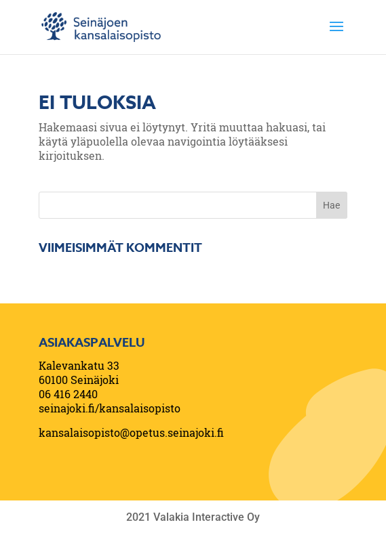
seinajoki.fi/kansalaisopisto (109, 408)
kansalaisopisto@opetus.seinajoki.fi (131, 432)
